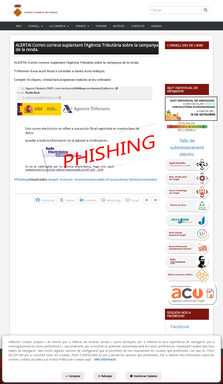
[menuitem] (19, 26)
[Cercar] (205, 10)
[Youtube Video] (187, 63)
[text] (175, 10)
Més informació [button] (105, 359)
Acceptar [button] (73, 376)
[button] (35, 11)
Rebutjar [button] (105, 376)
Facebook (180, 326)
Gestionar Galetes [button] (143, 376)
